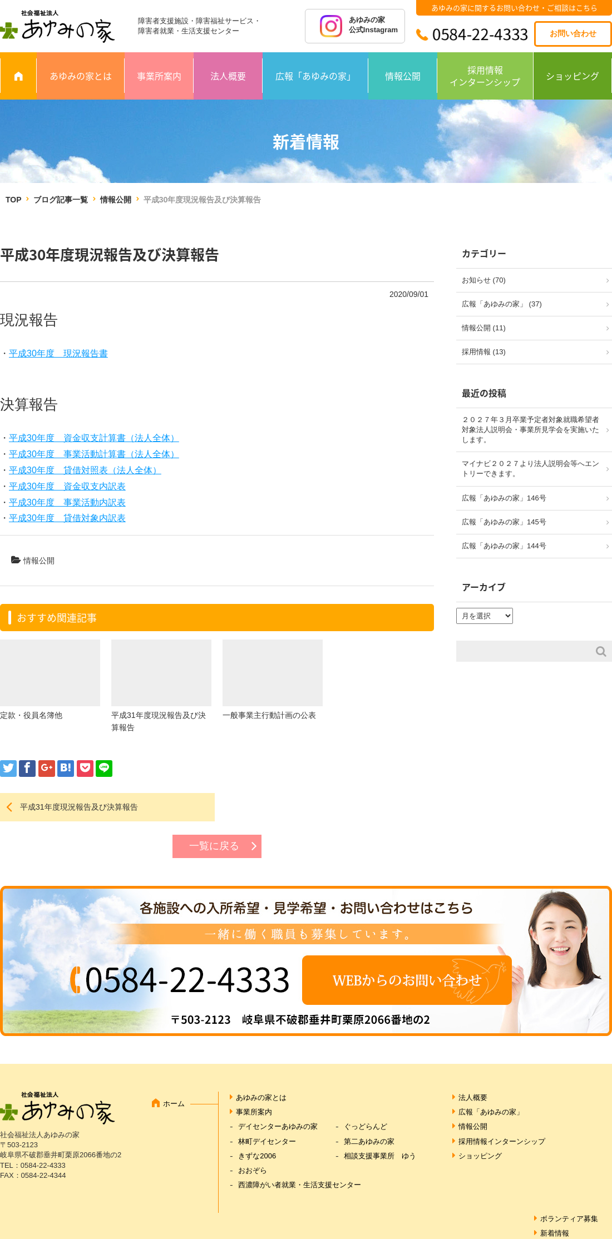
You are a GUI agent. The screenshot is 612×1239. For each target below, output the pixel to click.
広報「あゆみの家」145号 (504, 522)
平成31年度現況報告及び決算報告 (79, 806)
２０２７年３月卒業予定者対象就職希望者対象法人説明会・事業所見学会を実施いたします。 (530, 429)
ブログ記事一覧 (60, 199)
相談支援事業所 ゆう (380, 1156)
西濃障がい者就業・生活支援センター (299, 1185)
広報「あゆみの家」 (315, 75)
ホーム (174, 1103)
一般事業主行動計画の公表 (269, 715)
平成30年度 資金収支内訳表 (67, 486)
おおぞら (252, 1170)
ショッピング (572, 75)
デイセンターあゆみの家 (278, 1126)
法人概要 (228, 75)
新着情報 (554, 1233)
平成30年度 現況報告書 (58, 353)
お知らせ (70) (484, 280)
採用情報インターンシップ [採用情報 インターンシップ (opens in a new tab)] (485, 75)
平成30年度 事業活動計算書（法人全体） (94, 454)
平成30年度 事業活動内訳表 (67, 502)
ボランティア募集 (569, 1219)
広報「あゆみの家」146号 (504, 498)
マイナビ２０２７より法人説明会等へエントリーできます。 (530, 468)
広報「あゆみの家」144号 (504, 546)
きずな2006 (257, 1156)
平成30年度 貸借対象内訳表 (67, 518)
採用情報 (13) (484, 352)
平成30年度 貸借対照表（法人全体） (85, 470)
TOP (13, 199)
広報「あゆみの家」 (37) (502, 304)
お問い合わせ (573, 33)
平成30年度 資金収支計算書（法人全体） (94, 438)
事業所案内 (159, 75)
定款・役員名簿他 (31, 715)
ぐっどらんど (365, 1126)
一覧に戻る (214, 845)
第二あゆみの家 (369, 1141)
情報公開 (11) (484, 328)
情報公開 (403, 75)
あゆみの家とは (81, 75)
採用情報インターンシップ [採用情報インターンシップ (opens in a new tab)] (501, 1141)
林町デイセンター (267, 1141)
